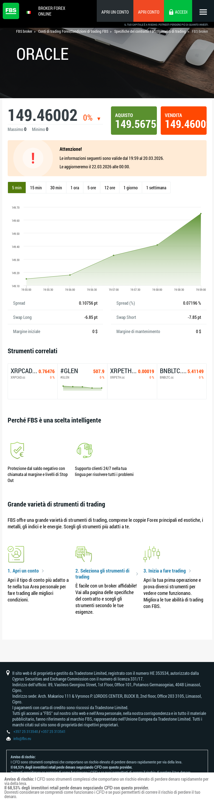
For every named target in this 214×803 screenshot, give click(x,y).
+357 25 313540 (25, 731)
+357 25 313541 (53, 731)
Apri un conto (115, 12)
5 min (17, 187)
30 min (56, 187)
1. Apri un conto (23, 571)
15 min (36, 187)
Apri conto (148, 12)
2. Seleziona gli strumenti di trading (102, 574)
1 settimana (156, 187)
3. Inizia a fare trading (164, 571)
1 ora (75, 187)
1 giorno (131, 187)
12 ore (109, 187)
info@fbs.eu (22, 738)
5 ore (91, 187)
